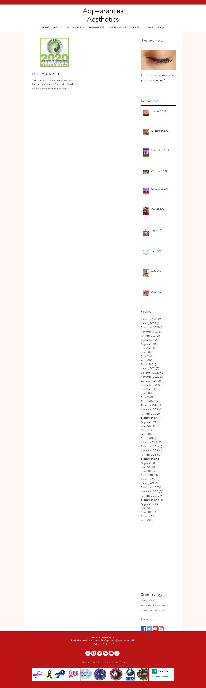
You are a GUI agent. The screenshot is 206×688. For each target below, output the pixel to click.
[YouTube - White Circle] (111, 653)
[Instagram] (161, 628)
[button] (58, 27)
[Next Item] (171, 59)
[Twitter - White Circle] (99, 653)
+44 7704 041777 (103, 644)
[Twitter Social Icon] (149, 628)
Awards (144, 600)
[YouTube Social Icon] (155, 628)
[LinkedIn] (117, 653)
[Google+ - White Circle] (105, 653)
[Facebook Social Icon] (143, 628)
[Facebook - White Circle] (88, 653)
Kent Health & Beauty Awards (154, 605)
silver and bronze (157, 610)
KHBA (152, 600)
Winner (144, 610)
